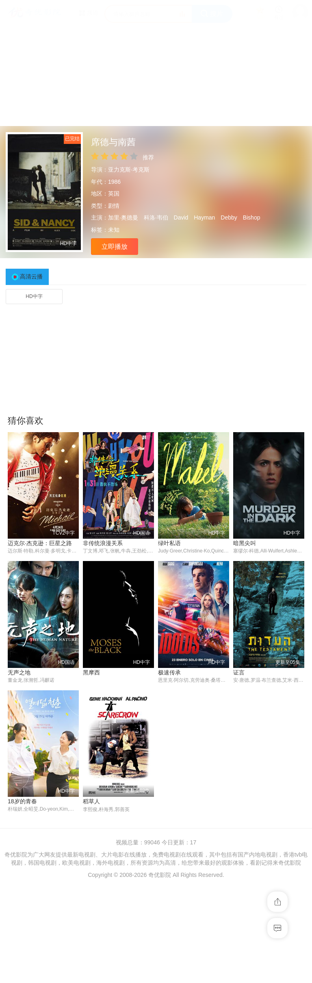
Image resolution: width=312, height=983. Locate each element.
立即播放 (115, 246)
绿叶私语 (169, 543)
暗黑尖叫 (244, 543)
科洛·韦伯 (156, 217)
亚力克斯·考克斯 (129, 169)
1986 (114, 181)
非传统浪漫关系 (103, 543)
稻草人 (91, 801)
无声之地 (19, 672)
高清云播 (31, 276)
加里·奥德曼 (123, 217)
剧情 (113, 205)
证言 (239, 672)
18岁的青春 (22, 801)
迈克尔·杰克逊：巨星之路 (40, 543)
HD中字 (34, 296)
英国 (113, 193)
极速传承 (169, 672)
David (181, 217)
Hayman (204, 217)
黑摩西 (91, 672)
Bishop (251, 217)
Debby (229, 217)
